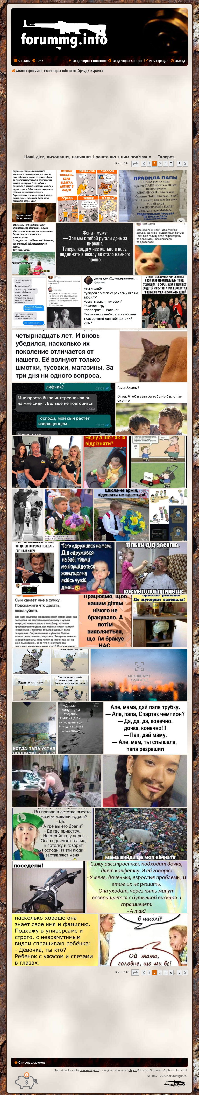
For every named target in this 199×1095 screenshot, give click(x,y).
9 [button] (179, 163)
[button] (135, 164)
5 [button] (171, 163)
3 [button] (160, 163)
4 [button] (165, 163)
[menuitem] (37, 61)
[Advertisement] (105, 114)
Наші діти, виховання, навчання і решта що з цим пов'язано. (88, 157)
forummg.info (90, 1070)
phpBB (132, 1070)
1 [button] (149, 163)
